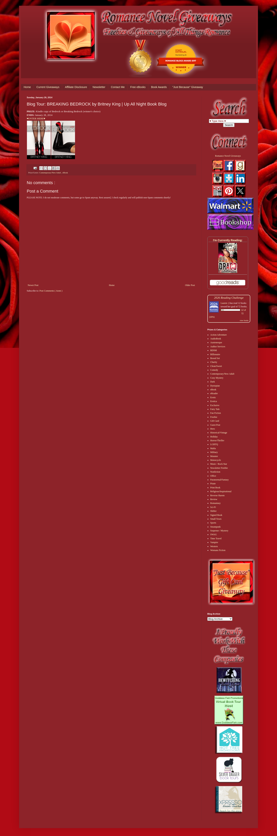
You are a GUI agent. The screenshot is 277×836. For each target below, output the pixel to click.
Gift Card (214, 421)
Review (213, 499)
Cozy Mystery (216, 377)
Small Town (215, 519)
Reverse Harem (217, 495)
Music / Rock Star (218, 464)
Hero (212, 428)
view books (244, 320)
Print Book (215, 487)
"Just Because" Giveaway (187, 87)
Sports (213, 522)
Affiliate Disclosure (76, 87)
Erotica (213, 401)
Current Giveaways (47, 87)
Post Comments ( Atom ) (50, 290)
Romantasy (215, 503)
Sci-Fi (213, 507)
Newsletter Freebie (219, 468)
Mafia (213, 448)
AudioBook (215, 338)
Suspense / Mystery (219, 530)
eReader (214, 393)
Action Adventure (218, 334)
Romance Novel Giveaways (228, 156)
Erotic (213, 397)
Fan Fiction (215, 413)
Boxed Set (215, 358)
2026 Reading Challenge (229, 297)
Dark (212, 381)
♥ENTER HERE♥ (36, 118)
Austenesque (216, 342)
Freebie (213, 417)
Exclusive (214, 405)
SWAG (213, 534)
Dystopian (215, 385)
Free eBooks (137, 87)
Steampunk (215, 526)
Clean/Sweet (216, 366)
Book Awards (159, 87)
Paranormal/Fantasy (219, 479)
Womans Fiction (217, 550)
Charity (213, 362)
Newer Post (33, 285)
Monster (214, 456)
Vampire (214, 542)
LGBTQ (214, 444)
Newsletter (99, 87)
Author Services (217, 346)
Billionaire (215, 354)
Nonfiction (215, 471)
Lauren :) (225, 303)
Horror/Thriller (217, 440)
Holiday (214, 436)
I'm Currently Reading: (228, 240)
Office (213, 476)
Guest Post (215, 425)
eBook (65, 172)
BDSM (213, 350)
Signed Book (216, 515)
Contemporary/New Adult (50, 172)
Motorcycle (215, 460)
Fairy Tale (215, 409)
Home (27, 87)
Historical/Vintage (218, 432)
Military (214, 452)
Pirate (213, 483)
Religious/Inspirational (220, 491)
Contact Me (118, 87)
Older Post (190, 285)
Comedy (214, 370)
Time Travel (216, 538)
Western (214, 546)
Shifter (213, 511)
